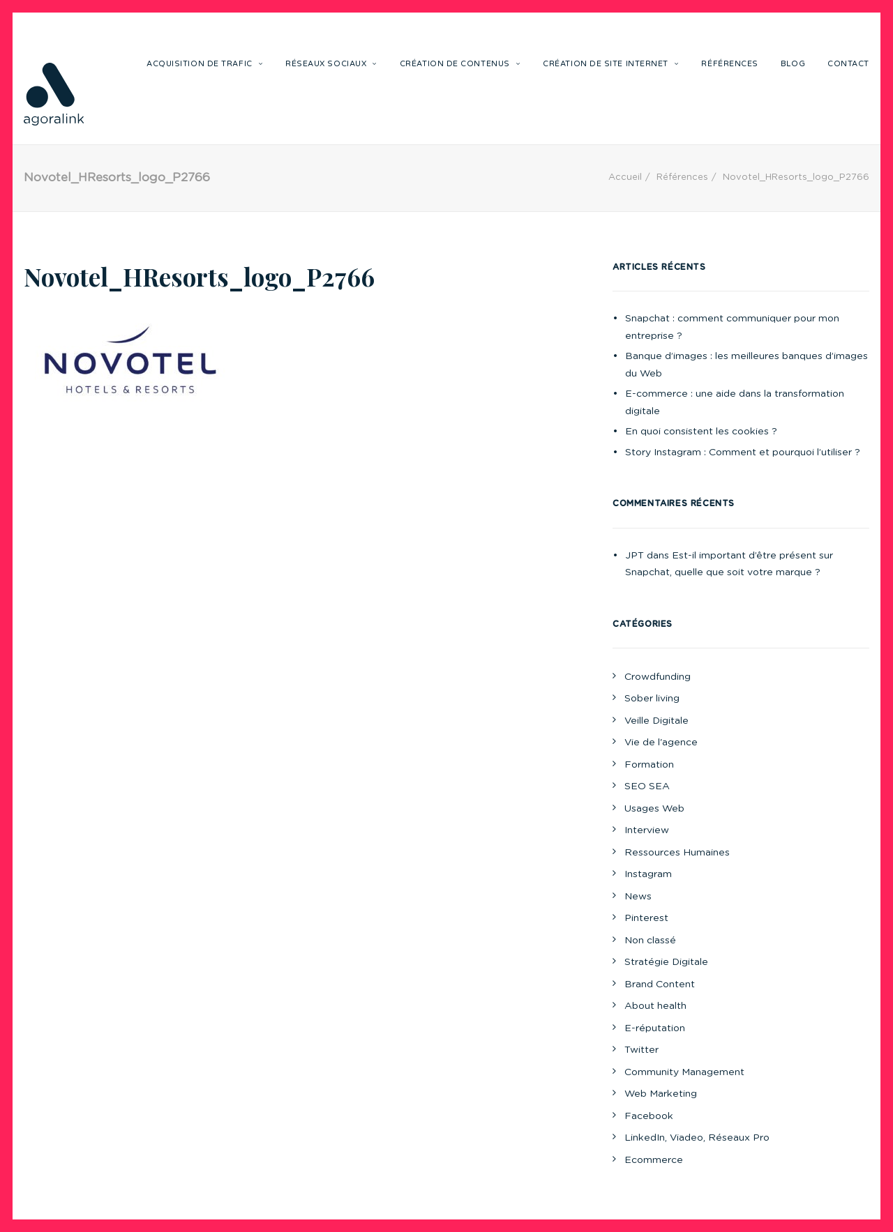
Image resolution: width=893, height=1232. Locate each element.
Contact (848, 63)
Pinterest (646, 918)
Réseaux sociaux (331, 63)
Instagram (648, 874)
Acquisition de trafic (205, 63)
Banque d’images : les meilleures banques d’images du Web (746, 365)
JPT (634, 556)
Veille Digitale (656, 721)
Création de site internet (611, 63)
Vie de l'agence (661, 742)
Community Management (684, 1072)
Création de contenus (460, 63)
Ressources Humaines (677, 853)
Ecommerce (653, 1160)
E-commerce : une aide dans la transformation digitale (734, 402)
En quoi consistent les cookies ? (701, 431)
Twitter (641, 1050)
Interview (646, 830)
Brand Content (659, 984)
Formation (649, 765)
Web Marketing (660, 1094)
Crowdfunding (657, 677)
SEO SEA (647, 786)
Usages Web (654, 809)
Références (729, 63)
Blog (793, 63)
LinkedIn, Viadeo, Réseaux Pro (697, 1138)
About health (655, 1006)
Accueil (625, 177)
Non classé (650, 940)
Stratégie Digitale (666, 962)
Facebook (648, 1116)
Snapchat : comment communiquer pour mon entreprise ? (732, 327)
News (638, 897)
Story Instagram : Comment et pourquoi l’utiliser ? (742, 452)
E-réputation (654, 1028)
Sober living (652, 699)
